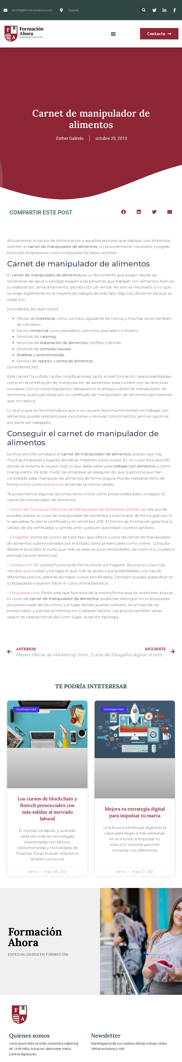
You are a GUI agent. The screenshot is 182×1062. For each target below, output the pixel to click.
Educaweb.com (25, 592)
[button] (143, 10)
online (25, 484)
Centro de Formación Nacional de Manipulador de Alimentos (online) (74, 509)
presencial (53, 484)
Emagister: (20, 537)
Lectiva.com (21, 565)
